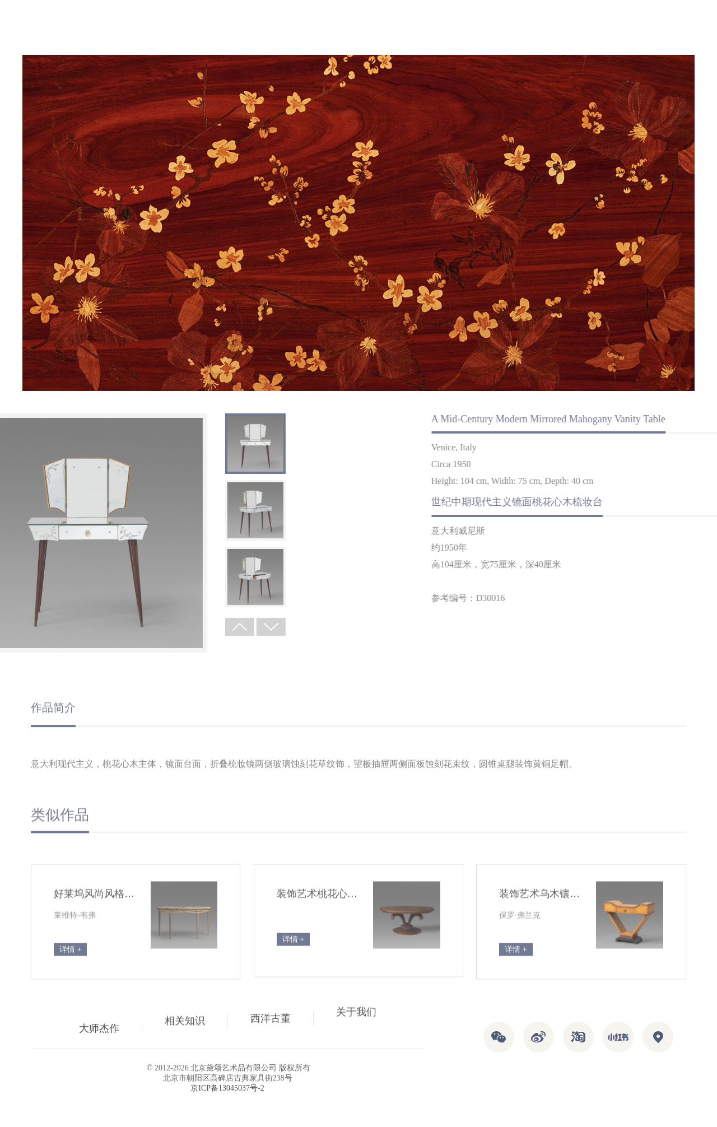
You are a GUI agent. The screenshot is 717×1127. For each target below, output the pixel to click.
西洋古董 (270, 1015)
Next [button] (179, 627)
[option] (163, 443)
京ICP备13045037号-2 (227, 1088)
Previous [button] (147, 627)
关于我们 (356, 1025)
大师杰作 (99, 1021)
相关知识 (185, 1011)
